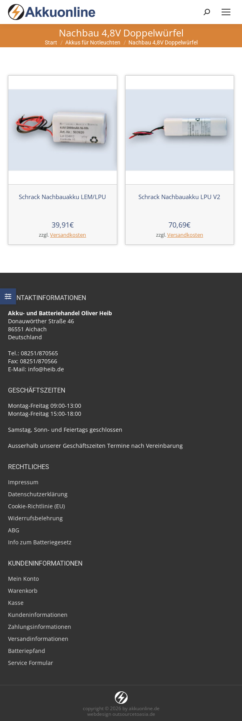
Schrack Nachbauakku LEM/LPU (62, 197)
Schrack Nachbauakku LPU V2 (179, 197)
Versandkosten (68, 235)
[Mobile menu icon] (226, 12)
